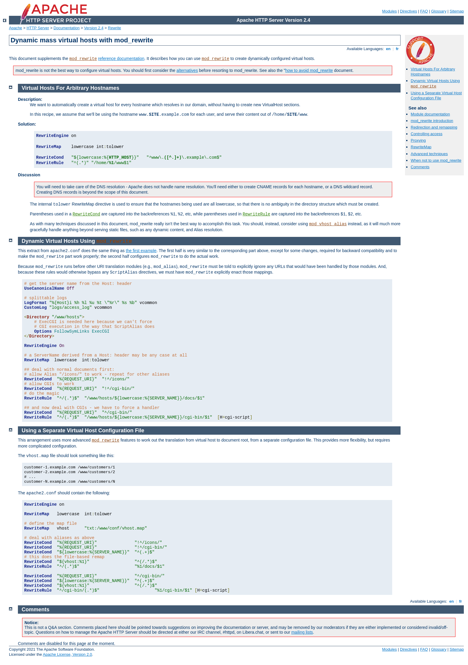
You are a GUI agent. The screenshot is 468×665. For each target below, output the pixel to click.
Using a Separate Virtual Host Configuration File (436, 95)
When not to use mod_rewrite (436, 160)
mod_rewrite (83, 58)
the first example (141, 250)
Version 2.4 (94, 28)
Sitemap (456, 11)
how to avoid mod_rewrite (309, 70)
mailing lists (302, 632)
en (388, 49)
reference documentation (121, 58)
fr (397, 49)
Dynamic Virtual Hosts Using (435, 80)
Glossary (438, 11)
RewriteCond (86, 214)
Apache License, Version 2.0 (67, 654)
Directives (408, 11)
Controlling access (426, 134)
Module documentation (430, 114)
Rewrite (114, 28)
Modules (389, 11)
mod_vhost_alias (328, 224)
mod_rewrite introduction (432, 120)
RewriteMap (421, 147)
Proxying (418, 140)
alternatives (187, 70)
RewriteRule (256, 214)
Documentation (66, 28)
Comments (420, 167)
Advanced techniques (429, 154)
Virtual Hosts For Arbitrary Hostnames (70, 88)
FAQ (424, 11)
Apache (15, 28)
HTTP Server (38, 28)
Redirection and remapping (434, 127)
